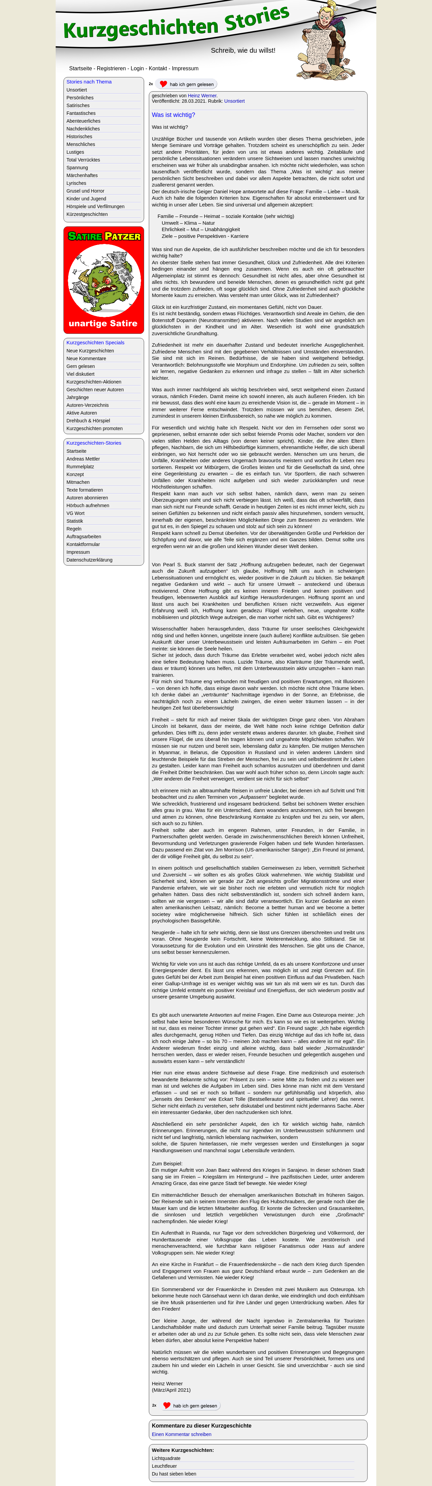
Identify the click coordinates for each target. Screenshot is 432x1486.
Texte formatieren (84, 490)
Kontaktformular (83, 544)
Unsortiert (234, 101)
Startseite (80, 68)
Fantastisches (81, 113)
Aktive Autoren (81, 413)
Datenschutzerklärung (89, 560)
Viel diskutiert (80, 374)
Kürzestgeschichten (87, 214)
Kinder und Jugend (86, 198)
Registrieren (111, 68)
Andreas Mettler (83, 459)
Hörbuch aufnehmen (87, 505)
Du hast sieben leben (174, 1474)
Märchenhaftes (82, 175)
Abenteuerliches (83, 121)
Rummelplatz (80, 466)
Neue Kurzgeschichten (90, 350)
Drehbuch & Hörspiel (88, 420)
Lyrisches (76, 183)
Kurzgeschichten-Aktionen (94, 382)
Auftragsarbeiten (83, 536)
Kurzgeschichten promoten (94, 428)
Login (137, 68)
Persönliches (79, 97)
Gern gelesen (80, 366)
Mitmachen (77, 482)
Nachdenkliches (83, 128)
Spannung (77, 167)
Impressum (185, 68)
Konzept (75, 474)
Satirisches (77, 105)
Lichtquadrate (166, 1458)
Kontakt (158, 68)
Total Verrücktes (83, 160)
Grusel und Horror (85, 191)
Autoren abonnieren (87, 497)
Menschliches (80, 144)
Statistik (74, 521)
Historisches (79, 136)
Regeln (73, 528)
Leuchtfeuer (164, 1466)
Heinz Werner (202, 95)
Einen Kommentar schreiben (182, 1434)
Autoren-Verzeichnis (87, 405)
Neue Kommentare (86, 358)
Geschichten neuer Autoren (95, 389)
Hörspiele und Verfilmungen (95, 206)
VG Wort (75, 513)
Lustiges (75, 152)
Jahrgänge (77, 397)
